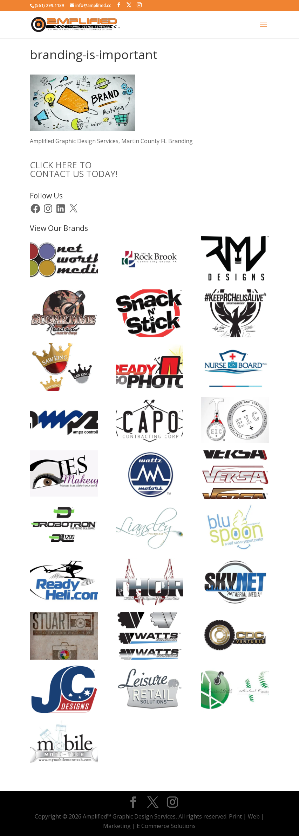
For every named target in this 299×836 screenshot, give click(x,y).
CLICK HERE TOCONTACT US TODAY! (74, 169)
